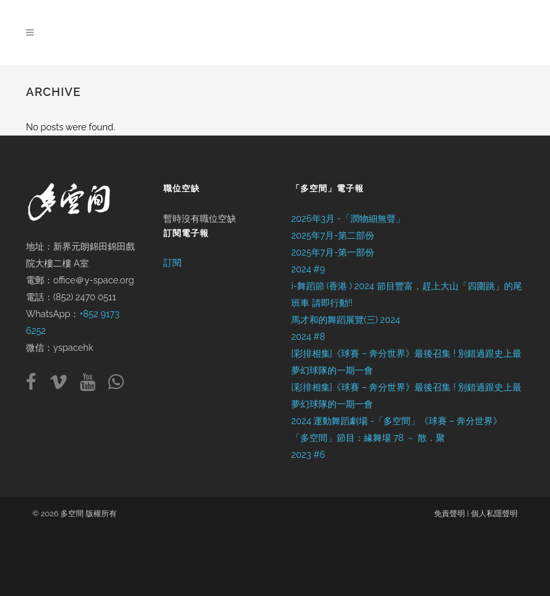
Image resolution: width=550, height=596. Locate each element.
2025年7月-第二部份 (332, 235)
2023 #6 (308, 454)
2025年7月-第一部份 (332, 252)
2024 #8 (308, 336)
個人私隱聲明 (494, 513)
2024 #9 (308, 269)
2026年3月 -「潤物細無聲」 (348, 218)
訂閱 (172, 262)
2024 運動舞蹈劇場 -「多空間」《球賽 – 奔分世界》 (396, 421)
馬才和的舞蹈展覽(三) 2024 (345, 320)
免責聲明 (449, 513)
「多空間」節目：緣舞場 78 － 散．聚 (368, 438)
